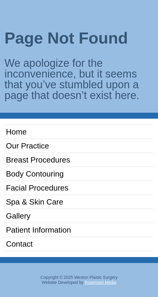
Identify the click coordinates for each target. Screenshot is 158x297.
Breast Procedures (38, 159)
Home (16, 131)
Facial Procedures (37, 187)
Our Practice (27, 145)
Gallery (18, 215)
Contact (19, 243)
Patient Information (38, 229)
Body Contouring (35, 173)
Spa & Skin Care (34, 201)
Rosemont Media (100, 282)
